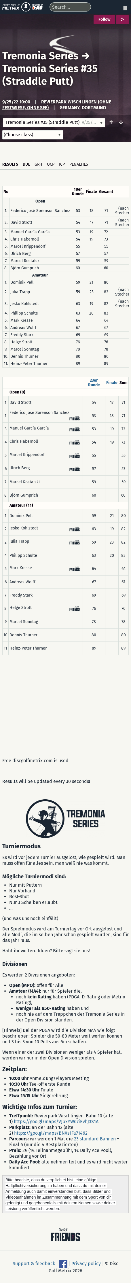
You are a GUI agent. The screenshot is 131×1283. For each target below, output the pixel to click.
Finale (111, 382)
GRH (38, 164)
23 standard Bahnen (95, 1139)
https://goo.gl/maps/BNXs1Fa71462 (51, 1133)
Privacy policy (86, 1263)
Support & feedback (34, 1263)
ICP (62, 164)
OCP (50, 164)
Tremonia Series (40, 56)
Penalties (78, 164)
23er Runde (94, 382)
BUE (26, 164)
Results (10, 164)
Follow (104, 19)
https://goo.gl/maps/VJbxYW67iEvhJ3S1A (56, 1121)
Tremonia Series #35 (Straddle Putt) (50, 75)
